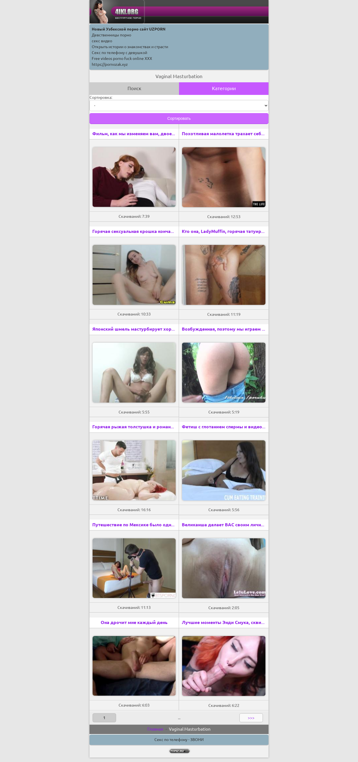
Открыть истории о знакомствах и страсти (130, 47)
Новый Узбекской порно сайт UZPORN (129, 29)
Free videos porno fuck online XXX (122, 58)
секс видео (102, 41)
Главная (155, 729)
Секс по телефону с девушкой (119, 52)
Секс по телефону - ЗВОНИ (179, 739)
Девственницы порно (111, 35)
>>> (251, 718)
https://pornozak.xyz (110, 64)
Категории (224, 88)
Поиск (134, 88)
